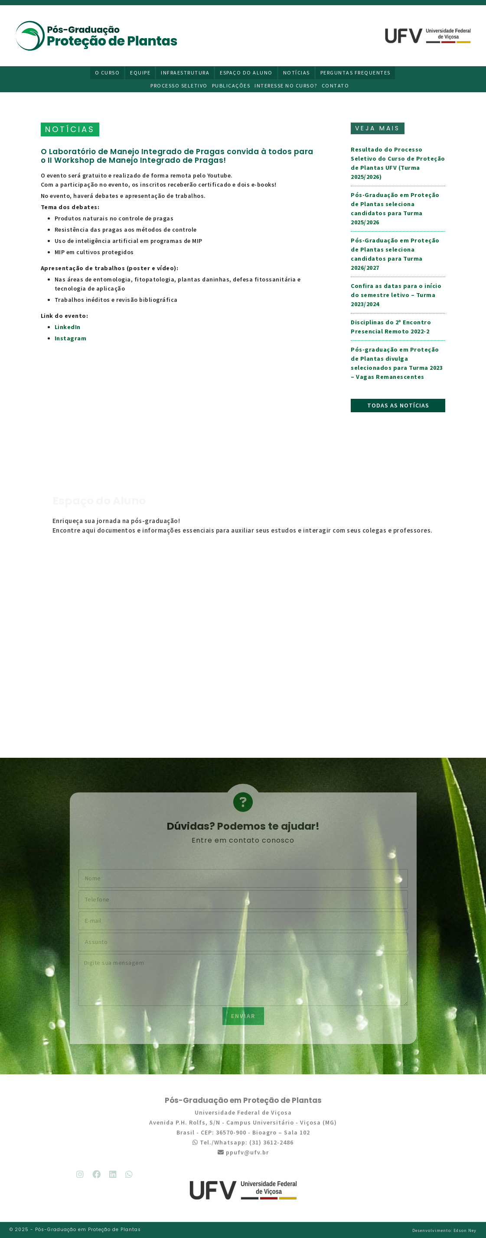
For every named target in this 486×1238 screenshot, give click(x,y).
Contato (335, 85)
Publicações (231, 85)
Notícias (296, 72)
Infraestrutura (185, 72)
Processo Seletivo (179, 85)
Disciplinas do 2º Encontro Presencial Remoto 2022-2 (391, 326)
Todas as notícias (398, 405)
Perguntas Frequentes (355, 72)
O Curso (107, 72)
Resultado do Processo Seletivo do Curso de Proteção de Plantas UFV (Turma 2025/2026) (398, 163)
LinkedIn (68, 327)
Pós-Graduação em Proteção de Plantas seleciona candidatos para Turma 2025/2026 (395, 208)
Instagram (71, 338)
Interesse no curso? (285, 85)
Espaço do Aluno (246, 72)
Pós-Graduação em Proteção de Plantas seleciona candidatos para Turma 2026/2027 (395, 254)
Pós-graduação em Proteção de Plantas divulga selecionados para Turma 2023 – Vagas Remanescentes (397, 363)
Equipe (140, 72)
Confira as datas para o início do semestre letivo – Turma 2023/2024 (396, 295)
